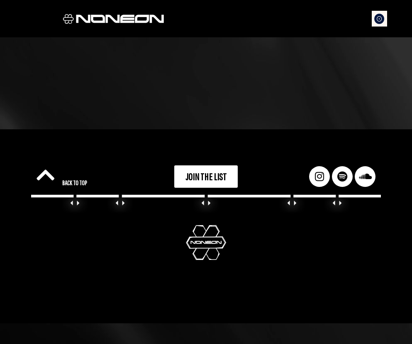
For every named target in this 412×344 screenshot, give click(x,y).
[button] (380, 19)
